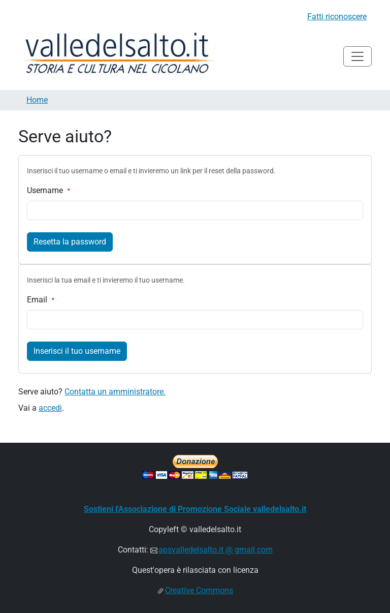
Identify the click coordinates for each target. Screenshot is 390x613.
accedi (50, 408)
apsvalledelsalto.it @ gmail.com (215, 550)
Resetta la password (70, 242)
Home (37, 100)
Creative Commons (199, 590)
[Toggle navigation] (357, 56)
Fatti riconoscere (337, 16)
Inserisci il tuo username (77, 351)
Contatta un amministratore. (115, 391)
